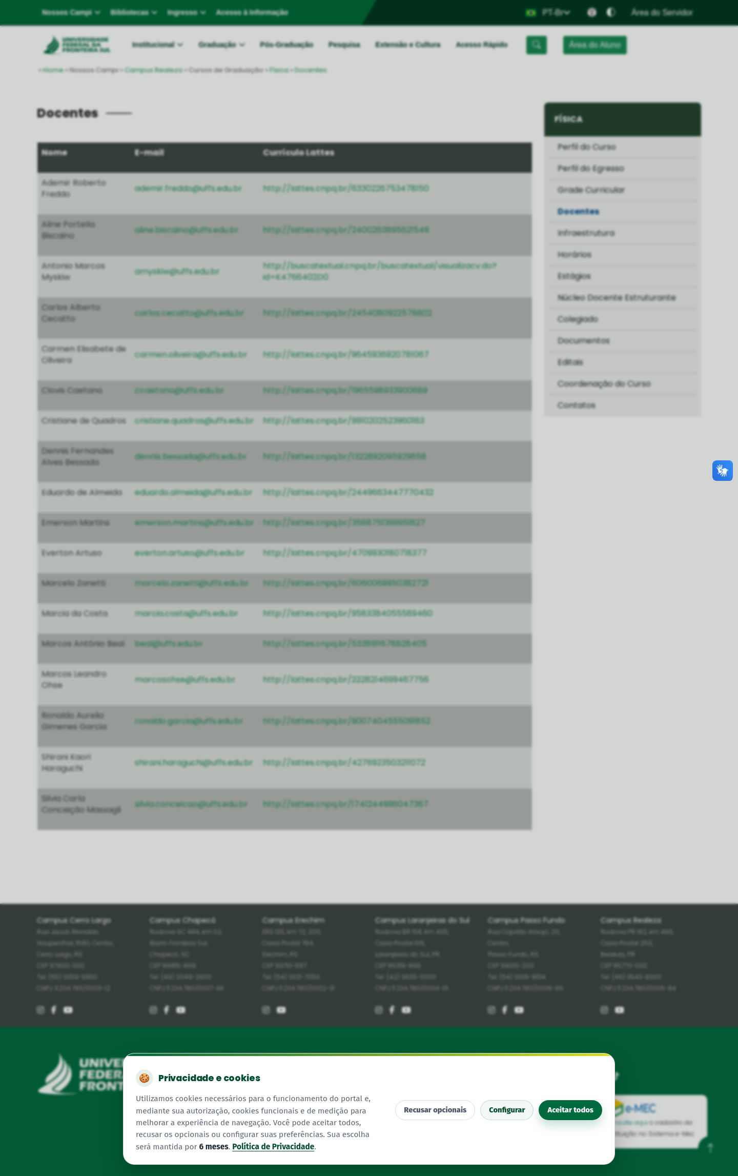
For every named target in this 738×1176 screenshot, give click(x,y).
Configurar (507, 1109)
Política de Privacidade (273, 1146)
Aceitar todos (570, 1109)
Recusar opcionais (435, 1109)
